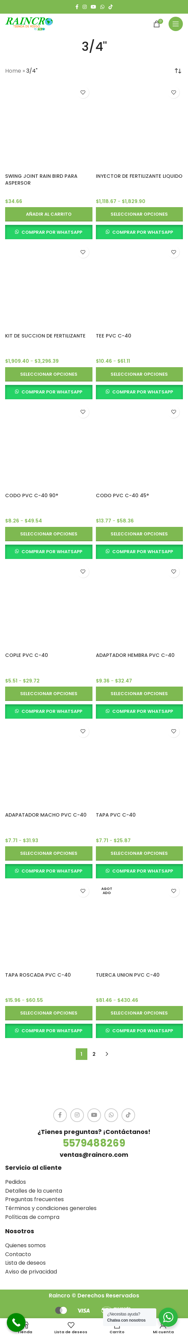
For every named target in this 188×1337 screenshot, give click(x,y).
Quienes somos (25, 1245)
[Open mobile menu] (175, 24)
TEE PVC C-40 (113, 335)
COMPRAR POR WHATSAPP (51, 232)
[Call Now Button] (16, 1322)
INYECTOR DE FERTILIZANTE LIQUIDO (139, 176)
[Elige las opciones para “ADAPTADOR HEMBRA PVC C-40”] (139, 694)
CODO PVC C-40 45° (122, 495)
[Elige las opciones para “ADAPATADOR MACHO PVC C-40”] (48, 853)
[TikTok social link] (110, 7)
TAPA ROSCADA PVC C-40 (38, 975)
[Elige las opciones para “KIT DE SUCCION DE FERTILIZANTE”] (48, 374)
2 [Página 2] (94, 1054)
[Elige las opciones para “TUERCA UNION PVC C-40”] (139, 1013)
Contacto (18, 1254)
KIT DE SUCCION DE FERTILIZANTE (45, 335)
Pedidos (15, 1182)
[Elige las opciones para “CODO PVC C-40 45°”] (139, 534)
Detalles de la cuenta (33, 1191)
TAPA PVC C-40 (116, 814)
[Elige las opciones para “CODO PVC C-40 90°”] (48, 534)
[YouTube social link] (93, 7)
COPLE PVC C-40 (26, 655)
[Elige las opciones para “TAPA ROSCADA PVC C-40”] (48, 1013)
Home (13, 71)
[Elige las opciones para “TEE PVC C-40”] (139, 374)
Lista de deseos (25, 1263)
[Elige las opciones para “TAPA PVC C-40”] (139, 853)
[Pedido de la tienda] (178, 71)
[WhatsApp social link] (102, 7)
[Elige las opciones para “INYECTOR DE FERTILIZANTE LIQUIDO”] (139, 214)
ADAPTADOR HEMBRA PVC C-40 (135, 655)
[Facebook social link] (77, 7)
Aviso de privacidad (31, 1272)
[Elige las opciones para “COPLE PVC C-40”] (48, 694)
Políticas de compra (32, 1217)
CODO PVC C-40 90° (31, 495)
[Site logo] (29, 23)
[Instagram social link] (85, 7)
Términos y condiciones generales (51, 1208)
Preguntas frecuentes (34, 1199)
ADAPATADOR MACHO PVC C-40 (46, 814)
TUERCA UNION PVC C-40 (128, 975)
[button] (48, 214)
